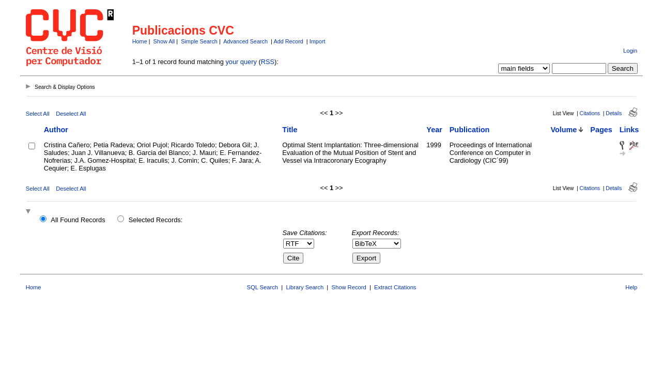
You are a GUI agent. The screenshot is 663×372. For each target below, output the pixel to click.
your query (240, 62)
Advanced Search (245, 41)
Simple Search (199, 41)
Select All (38, 114)
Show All (164, 41)
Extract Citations (395, 287)
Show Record (349, 287)
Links (629, 130)
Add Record (288, 41)
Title (289, 130)
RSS (267, 62)
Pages (601, 130)
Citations (590, 113)
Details (614, 113)
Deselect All (71, 114)
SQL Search (263, 287)
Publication (470, 130)
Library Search (304, 287)
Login (630, 51)
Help (631, 287)
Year (434, 130)
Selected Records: (156, 220)
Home (139, 41)
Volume (563, 130)
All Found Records (78, 220)
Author (56, 130)
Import (318, 41)
